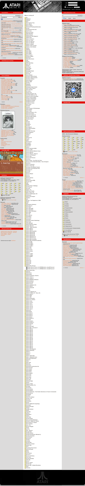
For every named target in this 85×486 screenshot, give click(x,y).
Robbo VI (27, 353)
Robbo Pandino (29, 321)
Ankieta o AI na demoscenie (7, 39)
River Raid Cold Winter (30, 211)
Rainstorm (28, 57)
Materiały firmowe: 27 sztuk (7, 133)
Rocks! (27, 402)
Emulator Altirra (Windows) (6, 108)
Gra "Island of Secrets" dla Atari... (70, 36)
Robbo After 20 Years (30, 265)
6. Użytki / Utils (66, 62)
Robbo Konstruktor (30, 298)
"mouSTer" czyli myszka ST (69, 181)
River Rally (28, 212)
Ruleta (27, 451)
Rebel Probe (28, 111)
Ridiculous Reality (29, 191)
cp (82, 137)
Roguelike (28, 411)
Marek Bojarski (66, 174)
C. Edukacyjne (67, 222)
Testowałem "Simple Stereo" (69, 253)
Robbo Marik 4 (29, 315)
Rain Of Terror (28, 54)
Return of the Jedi (29, 165)
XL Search (3, 145)
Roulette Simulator (30, 435)
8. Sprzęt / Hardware (67, 64)
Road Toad (28, 221)
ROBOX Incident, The (30, 385)
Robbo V (27, 351)
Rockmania (28, 401)
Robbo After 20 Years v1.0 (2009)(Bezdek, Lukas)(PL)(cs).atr (40, 267)
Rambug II (28, 66)
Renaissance (28, 141)
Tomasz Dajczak (66, 156)
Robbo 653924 (29, 256)
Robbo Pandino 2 (29, 322)
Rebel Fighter (28, 109)
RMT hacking (66, 49)
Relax (27, 140)
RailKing (27, 49)
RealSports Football (30, 100)
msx (78, 143)
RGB (26, 183)
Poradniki (2, 78)
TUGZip (14, 199)
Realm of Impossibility (30, 97)
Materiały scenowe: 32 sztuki (7, 131)
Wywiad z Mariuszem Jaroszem (69, 154)
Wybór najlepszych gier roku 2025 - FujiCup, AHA (11, 43)
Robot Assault (28, 367)
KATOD (64, 162)
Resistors (27, 159)
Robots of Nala (29, 383)
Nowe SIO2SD (66, 247)
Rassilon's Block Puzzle (31, 76)
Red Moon (28, 124)
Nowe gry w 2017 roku (6, 88)
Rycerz (27, 461)
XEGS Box (65, 262)
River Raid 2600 (29, 208)
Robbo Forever (4, 211)
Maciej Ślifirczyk (66, 172)
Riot (26, 199)
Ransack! (27, 73)
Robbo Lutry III (29, 306)
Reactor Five (28, 92)
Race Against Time (30, 22)
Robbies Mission (29, 225)
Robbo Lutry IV (29, 307)
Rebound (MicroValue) (30, 116)
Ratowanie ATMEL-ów (67, 249)
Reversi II (27, 179)
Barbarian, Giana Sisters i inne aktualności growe (11, 25)
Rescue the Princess (30, 157)
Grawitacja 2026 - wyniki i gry (7, 28)
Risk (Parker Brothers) (30, 204)
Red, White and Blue (30, 128)
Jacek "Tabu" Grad (67, 170)
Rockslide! (28, 405)
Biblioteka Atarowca (4, 110)
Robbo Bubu (28, 274)
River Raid (28, 207)
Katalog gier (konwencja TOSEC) (7, 197)
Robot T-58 (28, 378)
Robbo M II (28, 310)
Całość (4, 199)
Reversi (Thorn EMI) (30, 180)
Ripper (27, 201)
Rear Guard (28, 104)
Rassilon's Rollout (29, 78)
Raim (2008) (28, 53)
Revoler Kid (28, 181)
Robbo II (27, 288)
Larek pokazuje (4, 89)
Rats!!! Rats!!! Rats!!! (30, 88)
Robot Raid (28, 377)
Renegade (28, 143)
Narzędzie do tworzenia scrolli (7, 81)
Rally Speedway (29, 62)
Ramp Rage (28, 68)
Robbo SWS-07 (29, 337)
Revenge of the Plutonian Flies (32, 168)
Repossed (28, 145)
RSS (20, 17)
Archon (2, 216)
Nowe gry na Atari (67, 40)
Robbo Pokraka (29, 323)
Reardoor (27, 105)
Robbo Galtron (29, 286)
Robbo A (27, 264)
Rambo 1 (27, 65)
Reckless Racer (29, 119)
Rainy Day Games (29, 58)
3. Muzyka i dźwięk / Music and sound (71, 59)
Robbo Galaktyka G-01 (30, 285)
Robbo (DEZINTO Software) (31, 279)
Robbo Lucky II (29, 302)
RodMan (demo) (29, 409)
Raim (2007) (28, 52)
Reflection (28, 133)
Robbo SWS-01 (29, 329)
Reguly (27, 139)
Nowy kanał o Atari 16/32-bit (7, 41)
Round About (28, 437)
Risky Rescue (28, 205)
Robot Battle (28, 370)
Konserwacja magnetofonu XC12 (8, 85)
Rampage (27, 69)
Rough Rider (28, 431)
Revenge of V (28, 169)
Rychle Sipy (28, 463)
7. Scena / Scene (66, 63)
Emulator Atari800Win (5, 105)
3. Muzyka (66, 205)
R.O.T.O (27, 429)
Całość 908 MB (67, 231)
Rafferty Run (28, 37)
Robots (27, 382)
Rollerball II (28, 414)
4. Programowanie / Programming (70, 60)
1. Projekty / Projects (67, 57)
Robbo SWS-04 (29, 333)
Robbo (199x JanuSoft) (30, 239)
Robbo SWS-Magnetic (30, 349)
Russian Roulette (29, 458)
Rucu (27, 446)
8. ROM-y (65, 216)
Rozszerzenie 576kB (67, 260)
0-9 (2, 183)
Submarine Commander (6, 204)
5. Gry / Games (66, 61)
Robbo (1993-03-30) (30, 235)
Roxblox (27, 439)
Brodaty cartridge (4, 45)
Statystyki (3, 235)
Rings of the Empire (30, 196)
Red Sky (27, 125)
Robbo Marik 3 (29, 314)
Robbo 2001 (28, 247)
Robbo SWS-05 (29, 334)
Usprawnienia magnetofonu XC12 (8, 83)
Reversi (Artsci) (29, 177)
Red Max (27, 123)
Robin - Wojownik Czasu (31, 357)
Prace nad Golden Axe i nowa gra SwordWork (11, 23)
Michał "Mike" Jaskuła (67, 158)
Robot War (28, 379)
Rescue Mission (29, 152)
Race (26, 21)
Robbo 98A (28, 263)
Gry (65, 18)
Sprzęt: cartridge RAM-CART (69, 187)
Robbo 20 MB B (29, 244)
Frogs (2, 205)
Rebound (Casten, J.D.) (30, 112)
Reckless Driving (29, 117)
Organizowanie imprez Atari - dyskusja (9, 231)
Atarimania (3, 142)
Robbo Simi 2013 (29, 326)
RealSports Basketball (30, 98)
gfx (82, 139)
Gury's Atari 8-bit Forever (6, 141)
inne (11, 193)
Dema (74, 18)
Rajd (26, 60)
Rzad (26, 466)
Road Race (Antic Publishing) (32, 220)
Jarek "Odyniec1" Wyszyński (69, 173)
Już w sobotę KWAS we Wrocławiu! (8, 21)
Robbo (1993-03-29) (30, 233)
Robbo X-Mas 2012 (30, 355)
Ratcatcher (28, 85)
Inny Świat (3, 221)
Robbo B (27, 271)
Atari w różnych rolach (67, 263)
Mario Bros (3, 209)
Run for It (27, 454)
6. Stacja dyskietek (68, 211)
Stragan (64, 179)
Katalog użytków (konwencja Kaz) (69, 196)
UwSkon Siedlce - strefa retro (69, 44)
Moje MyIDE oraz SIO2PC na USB (70, 256)
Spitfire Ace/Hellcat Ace (6, 214)
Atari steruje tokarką (67, 265)
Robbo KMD (28, 296)
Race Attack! (28, 24)
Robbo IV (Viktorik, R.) (30, 291)
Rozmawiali (64, 153)
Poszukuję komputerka (68, 51)
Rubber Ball (28, 445)
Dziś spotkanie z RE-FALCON (7, 54)
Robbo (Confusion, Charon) (31, 275)
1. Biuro (65, 201)
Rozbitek (27, 441)
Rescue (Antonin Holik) (30, 148)
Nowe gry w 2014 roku (6, 97)
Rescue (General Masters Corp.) (32, 151)
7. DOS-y (65, 214)
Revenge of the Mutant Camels (32, 167)
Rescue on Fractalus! (30, 155)
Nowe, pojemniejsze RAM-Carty (69, 180)
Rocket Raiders (29, 390)
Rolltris (27, 415)
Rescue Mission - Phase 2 (31, 153)
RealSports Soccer (30, 101)
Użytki (69, 18)
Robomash (28, 365)
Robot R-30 (28, 375)
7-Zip (12, 199)
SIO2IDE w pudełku (67, 264)
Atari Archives (4, 143)
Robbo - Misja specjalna (31, 227)
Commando (3, 208)
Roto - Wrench (29, 430)
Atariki (2, 139)
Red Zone (27, 129)
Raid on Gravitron (29, 38)
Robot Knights (29, 373)
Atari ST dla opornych (5, 96)
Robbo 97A (28, 260)
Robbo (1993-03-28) (30, 232)
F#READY (65, 160)
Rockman (27, 399)
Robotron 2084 (29, 381)
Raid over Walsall (29, 42)
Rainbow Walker (29, 56)
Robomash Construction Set (32, 366)
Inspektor (3, 222)
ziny (73, 149)
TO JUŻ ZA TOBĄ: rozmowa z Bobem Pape (72, 167)
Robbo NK (28, 319)
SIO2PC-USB (66, 246)
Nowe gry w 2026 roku (6, 79)
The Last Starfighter (5, 217)
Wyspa (2, 215)
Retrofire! (27, 163)
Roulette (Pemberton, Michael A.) (33, 434)
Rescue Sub (28, 156)
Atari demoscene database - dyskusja (8, 232)
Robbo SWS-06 (29, 335)
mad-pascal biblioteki (67, 42)
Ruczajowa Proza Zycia (30, 447)
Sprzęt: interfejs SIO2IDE (68, 190)
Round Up (28, 438)
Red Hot (27, 121)
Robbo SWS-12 (29, 343)
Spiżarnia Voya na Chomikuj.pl (7, 135)
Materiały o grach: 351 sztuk (7, 134)
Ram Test (27, 64)
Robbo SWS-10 (29, 341)
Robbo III (27, 290)
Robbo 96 (27, 259)
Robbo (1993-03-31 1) (30, 236)
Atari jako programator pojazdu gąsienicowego (11, 50)
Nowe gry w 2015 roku (6, 92)
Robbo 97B (28, 261)
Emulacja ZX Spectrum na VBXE (8, 90)
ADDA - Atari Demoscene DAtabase (70, 133)
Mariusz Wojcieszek (67, 163)
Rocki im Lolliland (29, 397)
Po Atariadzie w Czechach (6, 20)
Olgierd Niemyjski (66, 175)
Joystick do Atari (66, 251)
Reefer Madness (29, 132)
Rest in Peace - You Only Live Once (33, 160)
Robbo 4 (27, 252)
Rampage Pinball (29, 70)
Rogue (27, 410)
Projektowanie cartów (67, 250)
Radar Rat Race (29, 33)
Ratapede (27, 84)
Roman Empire (29, 418)
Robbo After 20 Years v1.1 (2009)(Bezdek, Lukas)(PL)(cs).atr (40, 268)
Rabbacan (28, 18)
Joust (2, 207)
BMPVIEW (3, 95)
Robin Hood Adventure (30, 358)
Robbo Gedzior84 (29, 287)
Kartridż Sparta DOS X (6, 82)
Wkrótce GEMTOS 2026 (6, 32)
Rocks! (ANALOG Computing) (32, 403)
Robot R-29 (28, 374)
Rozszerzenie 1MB (67, 254)
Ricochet (27, 188)
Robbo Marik (28, 311)
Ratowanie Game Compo (31, 86)
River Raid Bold (29, 209)
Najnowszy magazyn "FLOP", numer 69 (9, 37)
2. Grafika (66, 203)
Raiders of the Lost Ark (30, 45)
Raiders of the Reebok (30, 46)
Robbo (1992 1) (29, 228)
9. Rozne (65, 218)
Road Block (28, 216)
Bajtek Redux (4, 136)
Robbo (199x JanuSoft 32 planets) (33, 240)
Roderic (27, 407)
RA (26, 17)
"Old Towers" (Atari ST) (6, 203)
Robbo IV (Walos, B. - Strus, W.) (32, 292)
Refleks (27, 135)
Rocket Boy (28, 387)
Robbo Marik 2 (29, 312)
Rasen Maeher (29, 75)
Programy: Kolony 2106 (68, 183)
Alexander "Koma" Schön (68, 171)
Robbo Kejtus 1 (29, 294)
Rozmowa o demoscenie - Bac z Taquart (9, 30)
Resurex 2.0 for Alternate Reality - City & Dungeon (37, 161)
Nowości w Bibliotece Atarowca (7, 48)
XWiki (2, 140)
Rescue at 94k (28, 149)
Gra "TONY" (65, 32)
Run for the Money (29, 455)
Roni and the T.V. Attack (31, 422)
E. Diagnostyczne (67, 226)
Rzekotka (27, 467)
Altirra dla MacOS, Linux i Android (70, 34)
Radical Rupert (29, 34)
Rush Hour (28, 457)
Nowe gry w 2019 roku (6, 87)
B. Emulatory (66, 220)
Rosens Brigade (29, 426)
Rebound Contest (29, 113)
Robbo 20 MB (28, 241)
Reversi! (27, 176)
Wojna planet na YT (67, 47)
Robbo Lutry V (29, 308)
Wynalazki (64, 241)
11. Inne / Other (66, 67)
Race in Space (29, 25)
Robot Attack (28, 369)
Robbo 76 (27, 257)
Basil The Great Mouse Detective (8, 219)
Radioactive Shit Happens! (31, 36)
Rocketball (28, 394)
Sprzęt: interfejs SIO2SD (68, 191)
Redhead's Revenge (30, 130)
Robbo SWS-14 (29, 346)
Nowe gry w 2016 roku (6, 91)
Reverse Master (29, 173)
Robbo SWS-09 (29, 339)
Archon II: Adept (4, 213)
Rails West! (28, 50)
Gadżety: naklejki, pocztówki (69, 186)
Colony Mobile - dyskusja (6, 233)
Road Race (28, 219)
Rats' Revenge (29, 89)
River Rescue (28, 215)
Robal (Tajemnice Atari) (31, 224)
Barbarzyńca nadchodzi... (6, 52)
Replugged (28, 144)
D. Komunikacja (67, 224)
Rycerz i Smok (29, 462)
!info (73, 141)
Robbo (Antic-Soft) (30, 270)
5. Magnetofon (67, 210)
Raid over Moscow (29, 41)
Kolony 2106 (4, 212)
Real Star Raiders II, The (31, 94)
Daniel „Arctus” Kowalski (68, 161)
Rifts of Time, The (29, 192)
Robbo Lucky (28, 301)
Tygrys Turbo (66, 252)
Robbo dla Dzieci (29, 280)
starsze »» (20, 57)
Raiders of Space (29, 44)
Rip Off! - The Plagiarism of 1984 (33, 200)
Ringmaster (28, 195)
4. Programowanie (67, 207)
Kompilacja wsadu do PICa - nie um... (71, 26)
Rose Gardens (29, 423)
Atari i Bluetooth (66, 245)
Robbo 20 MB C (29, 245)
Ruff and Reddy (29, 449)
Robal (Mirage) (29, 223)
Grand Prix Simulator (5, 223)
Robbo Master (28, 317)
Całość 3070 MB (5, 195)
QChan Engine (4, 99)
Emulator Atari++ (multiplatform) (8, 107)
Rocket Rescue (29, 393)
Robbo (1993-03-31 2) (30, 237)
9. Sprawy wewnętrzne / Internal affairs (71, 65)
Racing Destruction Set (30, 29)
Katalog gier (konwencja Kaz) (7, 177)
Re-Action (28, 91)
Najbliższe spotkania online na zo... (70, 53)
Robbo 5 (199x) (29, 255)
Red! (26, 120)
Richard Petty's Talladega (31, 185)
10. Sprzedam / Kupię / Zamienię (70, 66)
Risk (26, 203)
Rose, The (28, 425)
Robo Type (28, 362)
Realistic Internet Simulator (31, 96)
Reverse (27, 172)
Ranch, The (28, 72)
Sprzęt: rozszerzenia (67, 185)
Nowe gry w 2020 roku (6, 86)
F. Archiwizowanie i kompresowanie (71, 228)
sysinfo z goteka (66, 24)
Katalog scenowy (66, 136)
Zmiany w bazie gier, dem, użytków (70, 30)
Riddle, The (28, 189)
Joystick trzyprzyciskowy (68, 255)
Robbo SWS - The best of (31, 327)
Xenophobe (3, 210)
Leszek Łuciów (66, 166)
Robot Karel (28, 371)
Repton (27, 147)
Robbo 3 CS (28, 248)
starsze (20, 101)
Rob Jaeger (65, 169)
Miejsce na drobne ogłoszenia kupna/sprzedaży (73, 188)
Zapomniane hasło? (66, 9)
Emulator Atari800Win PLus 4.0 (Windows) (10, 106)
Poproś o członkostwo (76, 9)
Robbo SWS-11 (29, 342)
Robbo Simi (28, 324)
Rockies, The (28, 398)
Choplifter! (3, 206)
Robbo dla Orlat (29, 282)
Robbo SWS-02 (29, 330)
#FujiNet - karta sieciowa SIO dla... (70, 38)
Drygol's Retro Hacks (5, 144)
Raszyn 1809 (28, 81)
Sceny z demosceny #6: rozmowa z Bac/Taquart (11, 33)
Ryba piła (27, 459)
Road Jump (28, 217)
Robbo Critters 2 (29, 278)
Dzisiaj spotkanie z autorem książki (8, 46)
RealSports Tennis (29, 103)
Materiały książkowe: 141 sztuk (7, 132)
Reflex (27, 136)
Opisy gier (2, 202)
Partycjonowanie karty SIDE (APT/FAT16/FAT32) (11, 93)
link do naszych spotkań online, (69, 78)
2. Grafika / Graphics (67, 58)
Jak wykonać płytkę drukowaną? (70, 258)
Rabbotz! (27, 20)
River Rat (27, 213)
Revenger (27, 171)
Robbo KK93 (28, 295)
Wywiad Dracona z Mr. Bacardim (70, 155)
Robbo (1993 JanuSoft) (30, 231)
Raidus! (27, 48)
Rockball (27, 386)
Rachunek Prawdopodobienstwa (33, 26)
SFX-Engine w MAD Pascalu (7, 80)
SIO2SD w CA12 (66, 248)
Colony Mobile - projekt (5, 234)
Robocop (27, 363)
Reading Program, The (30, 93)
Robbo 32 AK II (29, 251)
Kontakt (2, 147)
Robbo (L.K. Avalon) (30, 299)
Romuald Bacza (66, 164)
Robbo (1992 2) (29, 229)
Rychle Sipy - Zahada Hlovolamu (33, 465)
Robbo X (27, 354)
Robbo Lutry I (28, 303)
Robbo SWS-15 (29, 347)
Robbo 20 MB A (29, 243)
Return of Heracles (30, 164)
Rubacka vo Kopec (30, 443)
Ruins (27, 450)
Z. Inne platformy (67, 230)
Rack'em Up (28, 30)
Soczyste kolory (66, 261)
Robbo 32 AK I (29, 249)
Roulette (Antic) (29, 433)
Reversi (27, 175)
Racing (27, 28)
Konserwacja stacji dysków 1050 (8, 84)
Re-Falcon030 (4, 53)
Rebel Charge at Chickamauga (32, 108)
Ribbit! (27, 184)
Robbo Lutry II (29, 304)
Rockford (27, 395)
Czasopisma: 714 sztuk (6, 130)
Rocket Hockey (29, 389)
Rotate (27, 427)
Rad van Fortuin (29, 32)
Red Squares (28, 127)
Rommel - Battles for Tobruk (32, 421)
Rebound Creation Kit (30, 114)
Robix (27, 361)
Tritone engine (4, 98)
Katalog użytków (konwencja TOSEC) (70, 234)
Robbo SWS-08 (29, 338)
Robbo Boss (28, 272)
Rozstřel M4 (28, 442)
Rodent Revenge (29, 406)
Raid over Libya (29, 40)
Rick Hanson (28, 187)
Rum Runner (28, 453)
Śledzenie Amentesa (67, 165)
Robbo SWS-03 (29, 331)
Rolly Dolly (28, 417)
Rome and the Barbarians (31, 419)
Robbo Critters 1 (29, 276)
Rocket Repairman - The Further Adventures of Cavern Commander (40, 391)
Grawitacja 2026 (66, 28)
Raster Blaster (29, 80)
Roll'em (27, 413)
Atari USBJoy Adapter (67, 182)
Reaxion (27, 107)
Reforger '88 (28, 137)
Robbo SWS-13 (29, 345)
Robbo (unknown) (29, 350)
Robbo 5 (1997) (29, 253)
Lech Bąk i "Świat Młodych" (69, 157)
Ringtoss (27, 197)
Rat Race (27, 82)
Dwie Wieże (3, 218)
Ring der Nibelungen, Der (31, 193)
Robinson (27, 359)
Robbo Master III (29, 318)
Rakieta (27, 61)
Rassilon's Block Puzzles (31, 77)
